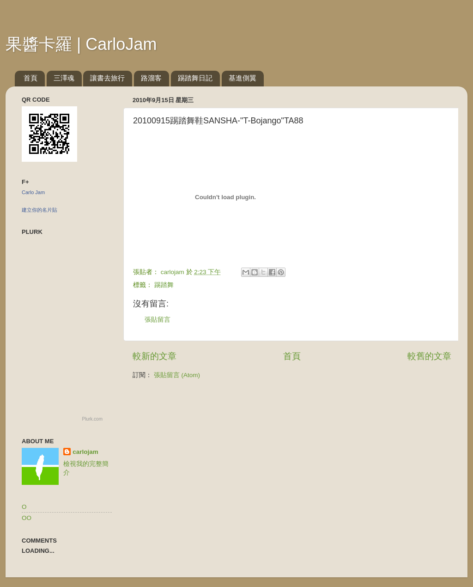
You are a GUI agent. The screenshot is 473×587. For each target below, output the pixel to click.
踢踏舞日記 (195, 78)
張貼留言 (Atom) (177, 375)
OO (26, 517)
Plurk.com (92, 419)
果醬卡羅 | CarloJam (81, 44)
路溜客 (151, 78)
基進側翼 (242, 78)
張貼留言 (157, 319)
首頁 (30, 78)
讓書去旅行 (107, 78)
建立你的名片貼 (39, 210)
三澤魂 (64, 78)
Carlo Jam (33, 192)
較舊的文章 (429, 356)
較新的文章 (154, 356)
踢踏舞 (164, 284)
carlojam (85, 451)
